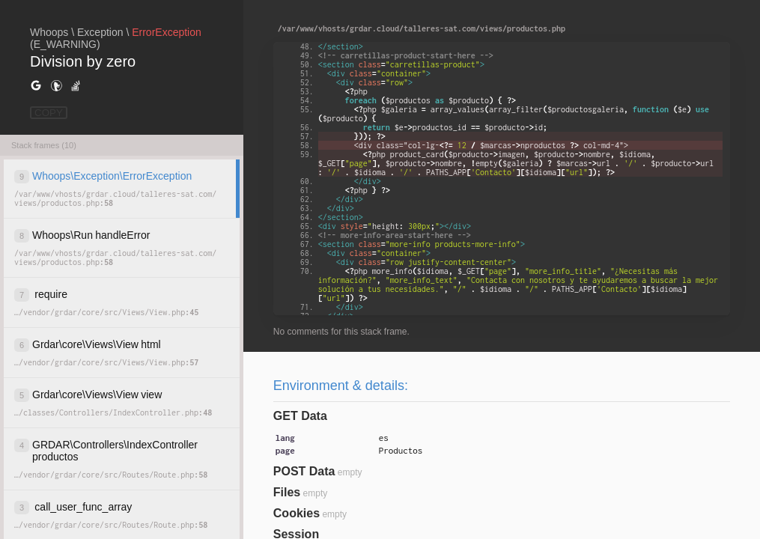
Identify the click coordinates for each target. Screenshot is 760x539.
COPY (48, 112)
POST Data (304, 471)
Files (286, 492)
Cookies (296, 513)
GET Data (300, 415)
